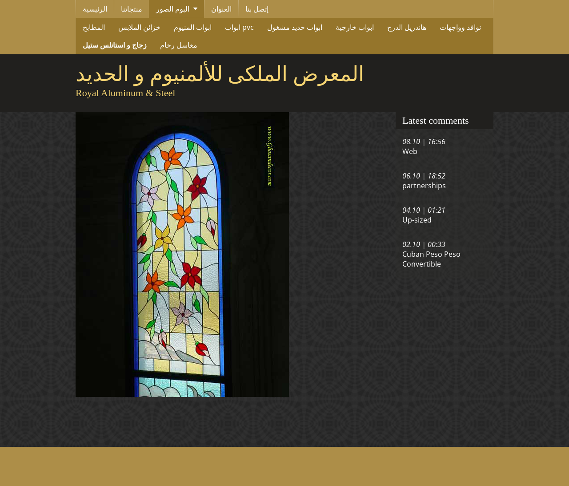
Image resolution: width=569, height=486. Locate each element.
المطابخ (94, 27)
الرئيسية (95, 9)
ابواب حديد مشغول (294, 27)
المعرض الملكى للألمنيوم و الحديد (220, 73)
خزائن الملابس (139, 27)
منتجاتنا (131, 9)
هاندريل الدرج (406, 27)
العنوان (221, 9)
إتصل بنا (256, 9)
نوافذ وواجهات (460, 27)
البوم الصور (172, 9)
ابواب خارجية (355, 27)
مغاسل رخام (178, 45)
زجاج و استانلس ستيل (115, 45)
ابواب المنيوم (193, 27)
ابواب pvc (239, 27)
